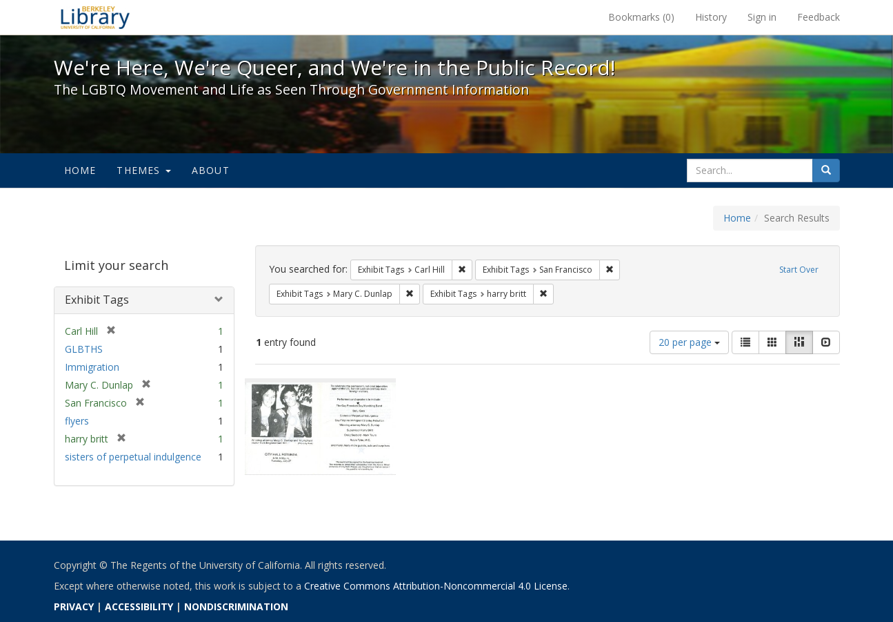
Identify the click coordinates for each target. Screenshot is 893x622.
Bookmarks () (641, 16)
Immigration (92, 366)
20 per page (689, 342)
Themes (143, 170)
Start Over (799, 269)
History (711, 16)
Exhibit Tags (97, 299)
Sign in (761, 16)
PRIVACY (74, 606)
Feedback (818, 16)
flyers (77, 420)
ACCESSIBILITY (139, 606)
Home (80, 170)
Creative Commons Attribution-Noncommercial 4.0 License (436, 585)
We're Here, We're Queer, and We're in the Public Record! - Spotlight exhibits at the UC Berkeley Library (95, 17)
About (211, 170)
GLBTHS (84, 349)
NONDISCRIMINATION (236, 606)
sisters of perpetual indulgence (133, 456)
